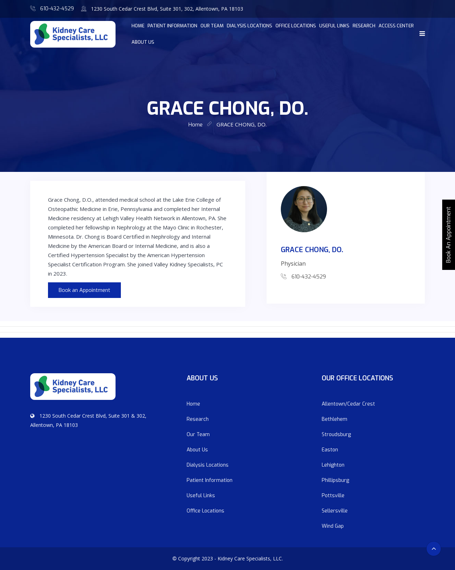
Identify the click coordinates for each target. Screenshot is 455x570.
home (138, 26)
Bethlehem (334, 419)
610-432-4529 (57, 8)
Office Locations (295, 26)
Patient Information (172, 26)
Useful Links (334, 26)
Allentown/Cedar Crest (348, 404)
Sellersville (335, 510)
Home (193, 404)
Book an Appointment (84, 290)
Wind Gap (333, 526)
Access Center (396, 26)
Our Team (212, 26)
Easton (330, 449)
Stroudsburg (336, 434)
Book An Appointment (448, 235)
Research (364, 26)
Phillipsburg (335, 480)
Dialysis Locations (249, 26)
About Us (143, 42)
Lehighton (333, 465)
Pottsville (333, 495)
